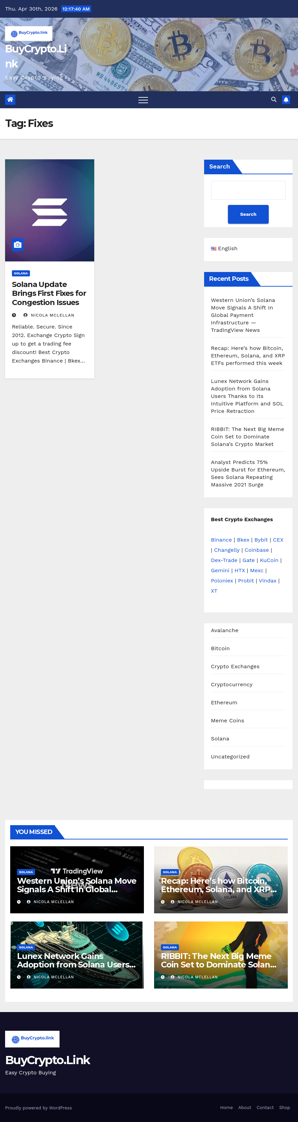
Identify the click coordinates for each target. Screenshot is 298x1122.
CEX (278, 539)
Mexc (257, 570)
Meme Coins (227, 720)
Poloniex (222, 580)
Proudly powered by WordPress (38, 1107)
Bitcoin (220, 648)
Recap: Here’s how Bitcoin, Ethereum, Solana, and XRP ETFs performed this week (248, 355)
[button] (274, 99)
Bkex (243, 539)
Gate (249, 560)
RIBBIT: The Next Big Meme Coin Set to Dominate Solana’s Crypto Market (247, 436)
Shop (284, 1107)
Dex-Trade (224, 560)
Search (219, 166)
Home (226, 1107)
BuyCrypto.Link (47, 1060)
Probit (246, 580)
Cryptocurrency (231, 684)
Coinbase (257, 550)
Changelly (226, 550)
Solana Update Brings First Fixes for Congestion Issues (49, 293)
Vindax (268, 580)
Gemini (220, 570)
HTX (239, 570)
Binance (221, 539)
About (244, 1107)
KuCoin (269, 560)
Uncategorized (230, 756)
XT (214, 591)
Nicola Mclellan (48, 315)
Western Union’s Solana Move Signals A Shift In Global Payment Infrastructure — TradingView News (243, 315)
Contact (265, 1107)
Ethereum (224, 702)
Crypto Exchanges (235, 666)
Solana (21, 273)
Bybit (261, 539)
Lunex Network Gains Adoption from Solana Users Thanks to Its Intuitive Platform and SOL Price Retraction (247, 396)
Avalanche (224, 630)
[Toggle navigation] (143, 100)
